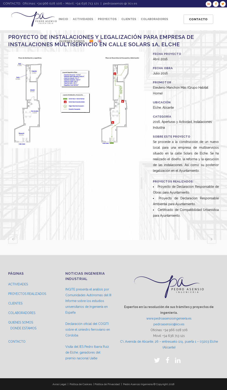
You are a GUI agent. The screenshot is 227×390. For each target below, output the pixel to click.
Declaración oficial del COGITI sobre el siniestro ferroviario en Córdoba (87, 329)
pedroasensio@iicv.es (168, 324)
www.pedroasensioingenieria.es (169, 318)
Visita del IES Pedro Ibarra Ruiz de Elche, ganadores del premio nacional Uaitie (87, 352)
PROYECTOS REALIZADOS (27, 294)
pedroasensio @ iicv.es (120, 3)
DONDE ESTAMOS (23, 328)
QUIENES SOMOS (20, 322)
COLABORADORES (21, 313)
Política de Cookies (81, 384)
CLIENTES (15, 303)
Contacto (198, 19)
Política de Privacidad (107, 384)
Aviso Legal (59, 384)
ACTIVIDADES (18, 284)
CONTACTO (16, 341)
